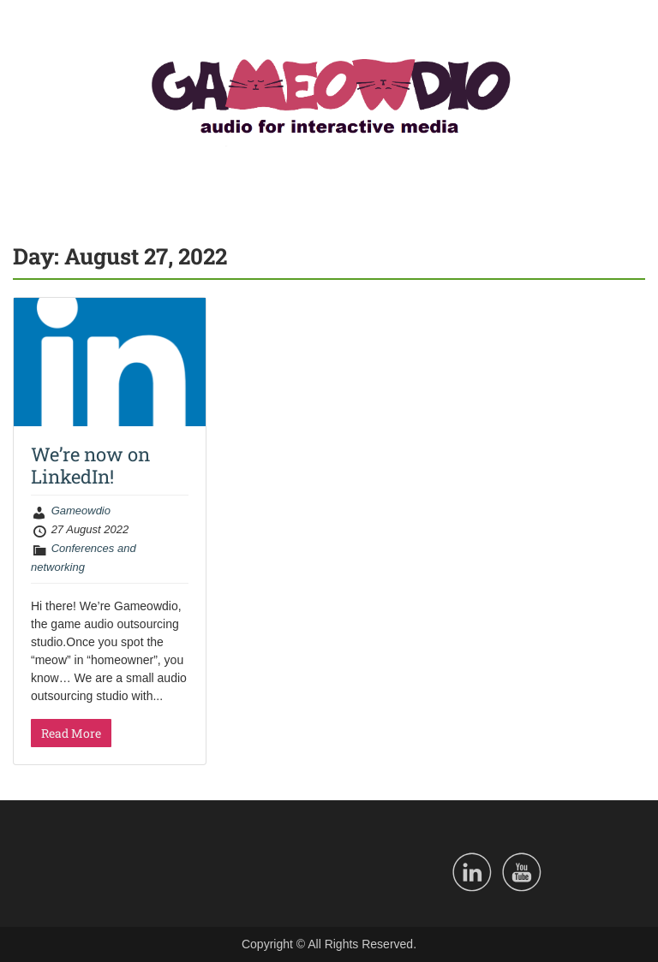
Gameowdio (81, 510)
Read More (71, 733)
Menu (31, 29)
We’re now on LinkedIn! (90, 465)
